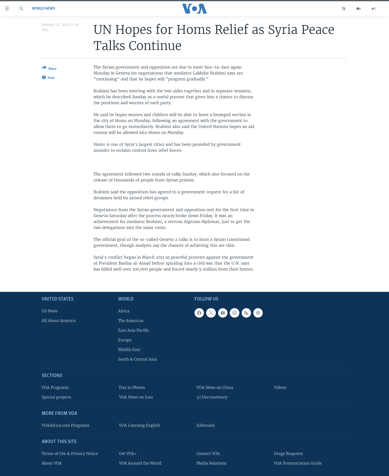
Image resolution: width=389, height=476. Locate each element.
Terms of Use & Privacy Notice (70, 453)
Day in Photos (132, 387)
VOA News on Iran (136, 397)
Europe (124, 340)
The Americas (131, 320)
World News (43, 9)
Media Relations (211, 463)
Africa (124, 310)
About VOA (52, 463)
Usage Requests (288, 453)
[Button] (49, 69)
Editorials (205, 425)
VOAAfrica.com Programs (65, 425)
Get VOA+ (128, 453)
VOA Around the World (140, 463)
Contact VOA (208, 453)
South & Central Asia (137, 359)
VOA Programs (55, 387)
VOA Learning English (139, 425)
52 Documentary (211, 397)
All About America (59, 320)
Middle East (129, 349)
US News (50, 310)
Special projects (56, 397)
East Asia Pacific (133, 330)
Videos (280, 387)
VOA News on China (214, 387)
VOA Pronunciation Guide (298, 463)
